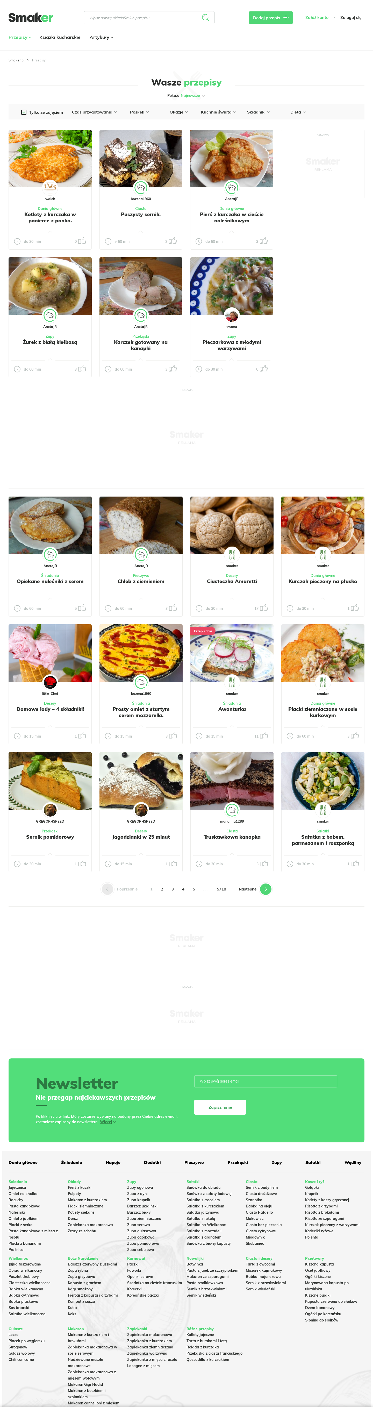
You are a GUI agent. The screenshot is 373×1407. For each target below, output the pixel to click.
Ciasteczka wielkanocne (30, 1283)
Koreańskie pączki (143, 1295)
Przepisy (19, 37)
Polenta (311, 1237)
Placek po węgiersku (27, 1341)
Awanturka (232, 709)
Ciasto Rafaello (259, 1212)
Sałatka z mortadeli (204, 1231)
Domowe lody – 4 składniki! (50, 709)
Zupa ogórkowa (141, 1237)
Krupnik (311, 1193)
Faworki (134, 1270)
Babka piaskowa (23, 1301)
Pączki (133, 1264)
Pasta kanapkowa (24, 1206)
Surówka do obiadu (203, 1187)
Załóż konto (316, 17)
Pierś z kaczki (79, 1187)
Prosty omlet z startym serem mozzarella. (141, 712)
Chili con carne (21, 1359)
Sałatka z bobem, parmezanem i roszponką (323, 840)
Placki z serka (21, 1224)
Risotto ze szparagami (324, 1218)
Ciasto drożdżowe (261, 1193)
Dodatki (152, 1162)
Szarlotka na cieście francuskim (154, 1283)
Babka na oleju (259, 1206)
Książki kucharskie (60, 37)
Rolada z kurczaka (203, 1347)
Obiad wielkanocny (25, 1270)
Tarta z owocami (260, 1264)
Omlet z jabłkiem (24, 1218)
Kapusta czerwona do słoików (331, 1301)
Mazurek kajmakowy (264, 1270)
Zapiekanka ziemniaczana (150, 1347)
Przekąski (140, 336)
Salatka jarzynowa (203, 1212)
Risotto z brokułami (322, 1212)
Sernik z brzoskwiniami (207, 1289)
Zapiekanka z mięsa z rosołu (152, 1359)
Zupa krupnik (138, 1200)
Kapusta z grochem (84, 1283)
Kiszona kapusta (319, 1264)
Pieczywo (141, 575)
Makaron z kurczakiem (87, 1200)
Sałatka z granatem (204, 1237)
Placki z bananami (25, 1243)
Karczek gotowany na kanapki (141, 345)
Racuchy (16, 1200)
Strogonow (18, 1347)
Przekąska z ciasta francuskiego (214, 1353)
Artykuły (101, 37)
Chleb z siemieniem (141, 581)
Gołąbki (312, 1187)
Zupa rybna (78, 1270)
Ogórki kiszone (318, 1276)
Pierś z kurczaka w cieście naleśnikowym (232, 217)
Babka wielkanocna (26, 1289)
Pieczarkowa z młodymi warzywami (232, 345)
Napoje (113, 1162)
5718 (221, 889)
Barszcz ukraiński (142, 1206)
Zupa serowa (138, 1224)
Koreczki (134, 1289)
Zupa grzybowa (81, 1276)
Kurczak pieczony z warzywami (332, 1224)
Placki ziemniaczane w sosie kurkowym (322, 712)
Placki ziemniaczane (85, 1206)
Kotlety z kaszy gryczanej (327, 1200)
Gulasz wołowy (22, 1353)
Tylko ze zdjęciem (46, 112)
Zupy (50, 336)
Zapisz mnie (220, 1107)
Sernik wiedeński (201, 1295)
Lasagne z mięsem (143, 1365)
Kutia (72, 1307)
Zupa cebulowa (140, 1249)
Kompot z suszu (81, 1301)
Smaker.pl (16, 60)
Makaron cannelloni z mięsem (93, 1403)
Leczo (13, 1334)
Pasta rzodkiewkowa (205, 1283)
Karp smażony (80, 1289)
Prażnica (16, 1249)
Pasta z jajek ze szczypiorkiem (213, 1270)
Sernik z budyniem (262, 1187)
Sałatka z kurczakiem (205, 1206)
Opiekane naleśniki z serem (50, 581)
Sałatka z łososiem (203, 1200)
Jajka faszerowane (25, 1264)
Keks (72, 1314)
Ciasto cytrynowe (261, 1231)
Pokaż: (186, 95)
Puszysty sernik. (141, 214)
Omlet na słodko (23, 1193)
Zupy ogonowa (140, 1187)
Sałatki (323, 831)
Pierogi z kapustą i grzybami (93, 1295)
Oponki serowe (140, 1276)
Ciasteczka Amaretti (232, 581)
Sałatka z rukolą (201, 1218)
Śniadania (50, 575)
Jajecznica (17, 1187)
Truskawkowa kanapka (232, 837)
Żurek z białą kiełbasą (50, 342)
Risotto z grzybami (321, 1206)
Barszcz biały (139, 1212)
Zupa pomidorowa (143, 1243)
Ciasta (141, 208)
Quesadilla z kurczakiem (208, 1359)
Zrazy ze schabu (82, 1231)
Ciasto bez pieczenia (264, 1224)
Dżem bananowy (320, 1307)
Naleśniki (17, 1212)
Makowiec (254, 1218)
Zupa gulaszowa (141, 1231)
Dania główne (50, 208)
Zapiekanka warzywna (147, 1353)
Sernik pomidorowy (50, 837)
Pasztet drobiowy (24, 1276)
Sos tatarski (19, 1307)
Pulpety (74, 1193)
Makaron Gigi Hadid (85, 1384)
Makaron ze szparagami (208, 1276)
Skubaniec (255, 1243)
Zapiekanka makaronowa (90, 1224)
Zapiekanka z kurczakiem (149, 1341)
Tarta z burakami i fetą (207, 1341)
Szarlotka (254, 1200)
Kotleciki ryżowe (319, 1231)
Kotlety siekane (81, 1212)
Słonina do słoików (321, 1320)
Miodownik (255, 1237)
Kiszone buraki (318, 1295)
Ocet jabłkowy (318, 1270)
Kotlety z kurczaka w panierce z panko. (50, 217)
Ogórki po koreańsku (323, 1314)
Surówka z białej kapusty (209, 1243)
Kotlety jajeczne (200, 1334)
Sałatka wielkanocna (27, 1314)
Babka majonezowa (263, 1276)
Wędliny (353, 1162)
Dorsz (73, 1218)
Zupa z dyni (137, 1193)
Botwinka (195, 1264)
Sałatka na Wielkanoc (206, 1224)
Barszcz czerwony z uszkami (92, 1264)
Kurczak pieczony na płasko (323, 581)
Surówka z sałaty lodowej (209, 1193)
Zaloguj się (351, 17)
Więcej (106, 1122)
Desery (232, 575)
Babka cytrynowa (24, 1295)
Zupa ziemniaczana (144, 1218)
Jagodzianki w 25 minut (141, 837)
